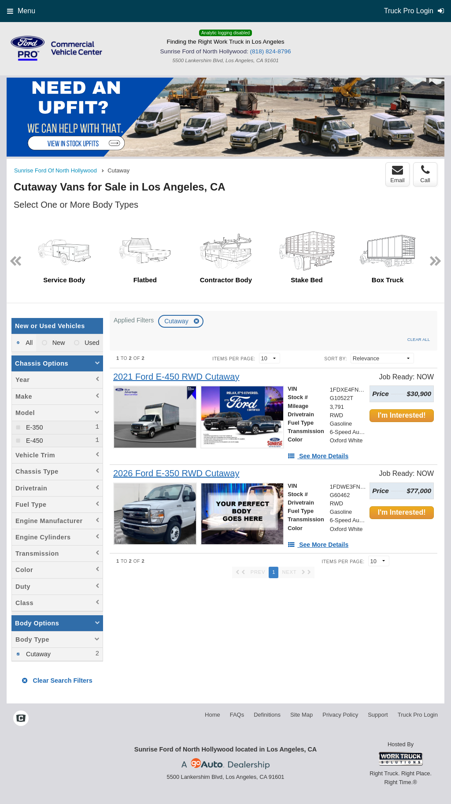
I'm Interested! (402, 415)
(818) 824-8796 (270, 51)
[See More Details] (318, 456)
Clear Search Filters (57, 680)
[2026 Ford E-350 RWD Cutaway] (176, 473)
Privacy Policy (340, 714)
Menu (21, 11)
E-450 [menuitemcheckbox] (33, 440)
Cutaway (177, 321)
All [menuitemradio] (28, 342)
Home (212, 714)
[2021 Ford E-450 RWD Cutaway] (176, 377)
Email (397, 174)
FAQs (237, 714)
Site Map (301, 714)
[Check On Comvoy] (21, 718)
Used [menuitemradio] (91, 342)
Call (425, 174)
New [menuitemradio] (58, 342)
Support (378, 714)
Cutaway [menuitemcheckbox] (37, 654)
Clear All (418, 339)
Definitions (267, 714)
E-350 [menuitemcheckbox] (33, 427)
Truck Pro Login (418, 714)
